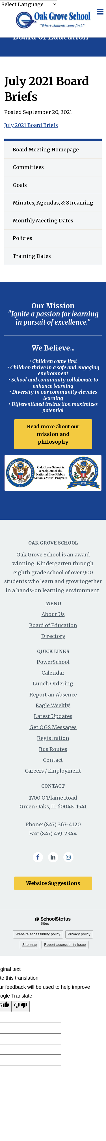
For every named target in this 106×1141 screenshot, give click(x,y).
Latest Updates (53, 716)
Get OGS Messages (53, 727)
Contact (53, 760)
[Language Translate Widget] (28, 4)
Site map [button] (29, 945)
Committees (28, 167)
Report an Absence (53, 694)
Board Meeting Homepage (46, 149)
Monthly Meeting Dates (43, 220)
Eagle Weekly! (53, 705)
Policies (22, 238)
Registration (53, 738)
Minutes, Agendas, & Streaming (57, 205)
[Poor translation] (21, 1006)
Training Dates (43, 258)
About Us (53, 614)
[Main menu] (100, 11)
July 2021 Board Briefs (31, 125)
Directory (53, 636)
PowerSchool (53, 662)
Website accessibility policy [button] (38, 934)
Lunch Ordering (53, 683)
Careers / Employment (53, 770)
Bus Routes (53, 749)
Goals (20, 185)
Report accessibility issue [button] (65, 945)
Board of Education (53, 625)
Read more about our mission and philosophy (53, 434)
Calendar (53, 672)
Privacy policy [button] (79, 934)
